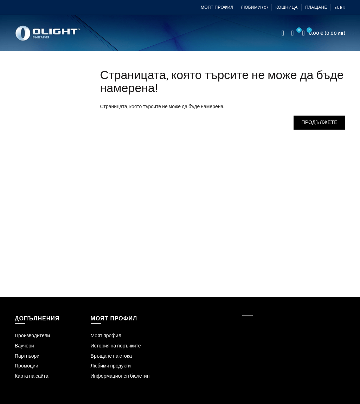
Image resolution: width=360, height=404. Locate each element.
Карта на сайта (32, 376)
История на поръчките (116, 346)
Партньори (27, 356)
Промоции (26, 366)
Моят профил (217, 7)
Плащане (316, 7)
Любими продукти (111, 366)
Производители (32, 336)
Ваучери (24, 346)
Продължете (319, 122)
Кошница (286, 7)
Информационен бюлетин (120, 376)
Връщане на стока (111, 356)
